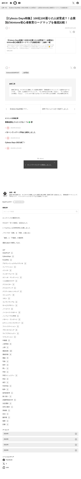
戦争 (6, 389)
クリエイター (9, 284)
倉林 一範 (12, 192)
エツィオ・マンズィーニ (12, 277)
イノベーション (9, 267)
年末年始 (7, 386)
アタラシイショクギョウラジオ (14, 263)
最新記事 (5, 207)
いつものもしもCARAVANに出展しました (16, 228)
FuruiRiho (7, 260)
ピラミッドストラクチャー (13, 323)
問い (6, 368)
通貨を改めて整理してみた (11, 243)
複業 (6, 421)
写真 (6, 361)
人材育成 (25, 73)
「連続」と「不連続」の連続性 (13, 238)
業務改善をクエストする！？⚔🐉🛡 (19, 122)
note (7, 467)
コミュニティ (9, 295)
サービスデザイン (10, 305)
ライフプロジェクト (11, 333)
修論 (6, 358)
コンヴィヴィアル (10, 302)
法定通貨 (7, 403)
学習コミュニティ (10, 375)
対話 (6, 379)
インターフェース (10, 274)
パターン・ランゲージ (12, 319)
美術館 (6, 410)
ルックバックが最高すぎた (11, 218)
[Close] (54, 162)
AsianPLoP (8, 253)
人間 (6, 347)
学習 (6, 372)
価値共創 (7, 354)
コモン (6, 298)
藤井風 (6, 417)
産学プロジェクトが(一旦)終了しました (55, 109)
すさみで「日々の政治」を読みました (15, 223)
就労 (6, 382)
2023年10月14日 (70, 28)
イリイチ (7, 270)
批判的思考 (8, 393)
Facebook (9, 460)
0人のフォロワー (7, 202)
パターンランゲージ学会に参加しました (20, 132)
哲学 (6, 365)
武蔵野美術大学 (9, 400)
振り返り (7, 396)
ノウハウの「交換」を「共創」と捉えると (17, 233)
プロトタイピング (10, 330)
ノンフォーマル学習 (11, 316)
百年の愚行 (8, 407)
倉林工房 (4, 3)
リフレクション (9, 337)
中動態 (6, 340)
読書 (6, 424)
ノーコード (8, 309)
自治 (6, 414)
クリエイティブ (9, 288)
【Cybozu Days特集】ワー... (18, 109)
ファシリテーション (11, 326)
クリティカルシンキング (12, 291)
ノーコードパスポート (12, 312)
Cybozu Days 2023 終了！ (15, 142)
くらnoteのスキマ (10, 281)
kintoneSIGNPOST (12, 73)
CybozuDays (8, 256)
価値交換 (7, 351)
